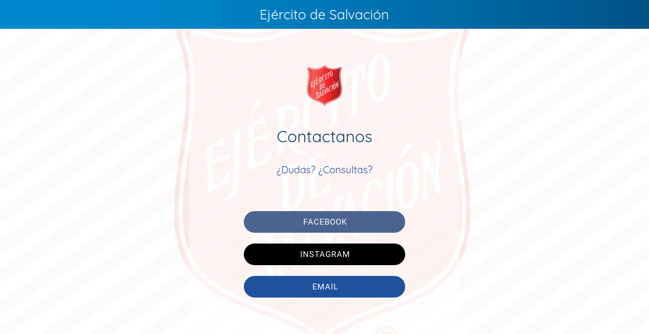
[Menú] (18, 14)
